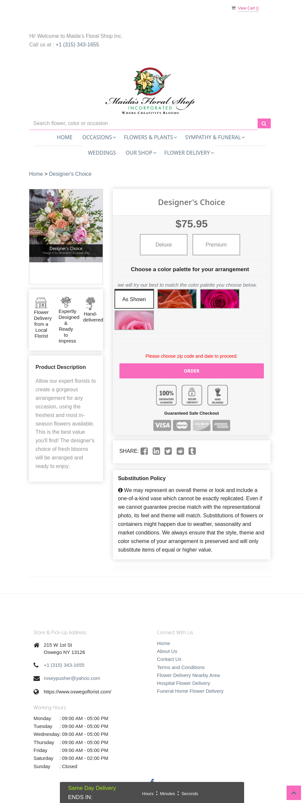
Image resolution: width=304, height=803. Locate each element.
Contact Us (169, 659)
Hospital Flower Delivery (183, 683)
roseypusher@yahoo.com (72, 678)
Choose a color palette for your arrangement (190, 269)
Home (65, 137)
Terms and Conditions (181, 667)
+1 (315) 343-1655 (77, 44)
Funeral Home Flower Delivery (190, 691)
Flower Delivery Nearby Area (188, 675)
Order (192, 371)
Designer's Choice (70, 174)
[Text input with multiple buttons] (143, 123)
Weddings (102, 152)
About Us (167, 651)
